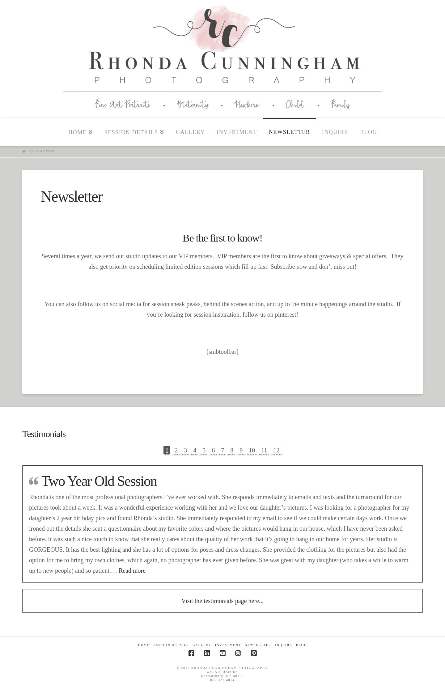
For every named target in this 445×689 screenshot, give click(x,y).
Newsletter (258, 645)
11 (264, 450)
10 (252, 450)
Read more (132, 570)
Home (144, 645)
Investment (228, 645)
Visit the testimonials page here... (222, 600)
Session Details (171, 645)
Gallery (202, 645)
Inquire (283, 645)
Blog (301, 645)
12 (276, 450)
